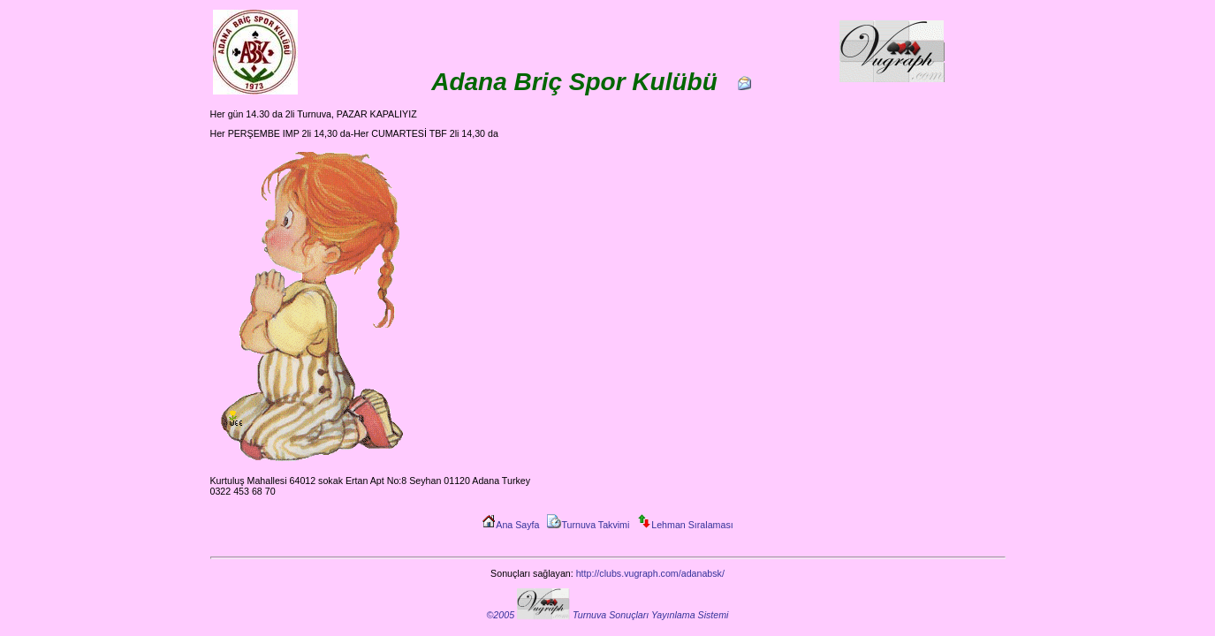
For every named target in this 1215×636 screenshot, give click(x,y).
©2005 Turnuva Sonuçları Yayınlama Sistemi (608, 615)
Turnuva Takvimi (588, 524)
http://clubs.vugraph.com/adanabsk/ (650, 573)
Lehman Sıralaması (685, 524)
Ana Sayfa (510, 524)
